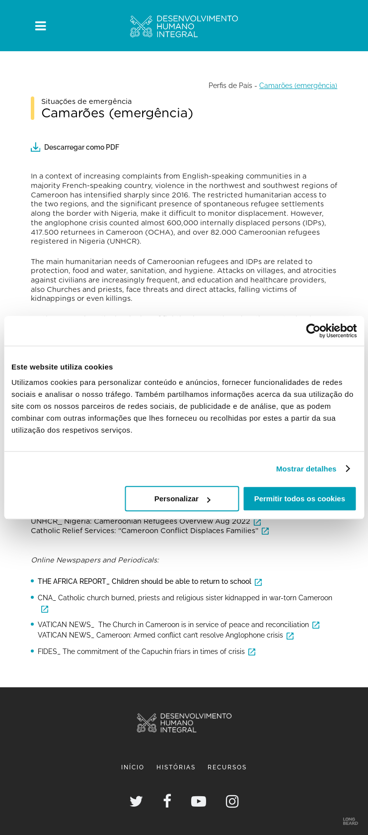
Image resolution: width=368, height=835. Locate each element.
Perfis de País (230, 85)
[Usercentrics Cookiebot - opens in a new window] (313, 330)
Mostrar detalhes (306, 468)
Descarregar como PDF (75, 147)
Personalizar (182, 498)
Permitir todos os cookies (299, 498)
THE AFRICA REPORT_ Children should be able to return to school (144, 581)
